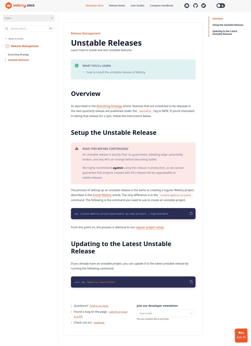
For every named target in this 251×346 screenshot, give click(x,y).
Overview (217, 18)
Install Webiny (102, 195)
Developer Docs (94, 5)
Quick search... (28, 29)
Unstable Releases (18, 60)
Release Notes (117, 5)
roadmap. (99, 322)
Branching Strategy (18, 54)
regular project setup (150, 227)
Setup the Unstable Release (227, 25)
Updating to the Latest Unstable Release (224, 32)
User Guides (137, 5)
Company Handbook (161, 5)
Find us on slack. (99, 305)
